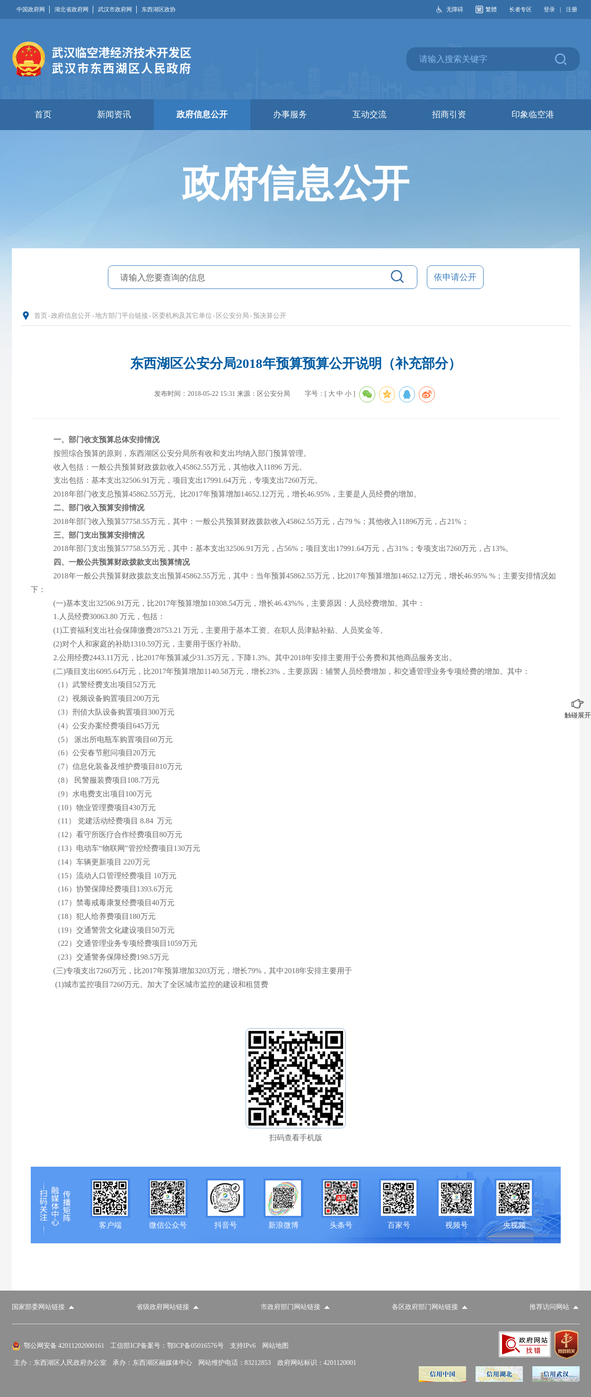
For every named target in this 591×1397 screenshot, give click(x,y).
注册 (571, 9)
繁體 (491, 9)
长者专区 (520, 9)
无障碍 (454, 9)
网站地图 (275, 1345)
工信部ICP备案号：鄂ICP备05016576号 (167, 1345)
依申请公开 (455, 277)
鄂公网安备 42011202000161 (64, 1345)
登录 (549, 9)
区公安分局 (232, 315)
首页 (40, 315)
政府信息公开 (71, 315)
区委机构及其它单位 (182, 315)
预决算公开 (269, 315)
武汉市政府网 (117, 9)
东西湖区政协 (158, 9)
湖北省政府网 (73, 9)
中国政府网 (33, 9)
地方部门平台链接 (121, 315)
